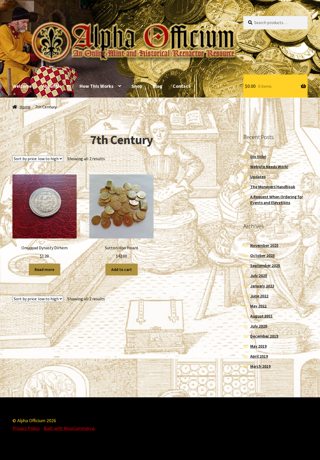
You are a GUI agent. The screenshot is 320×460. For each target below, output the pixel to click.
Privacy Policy (26, 428)
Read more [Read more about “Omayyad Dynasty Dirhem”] (44, 269)
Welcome (22, 86)
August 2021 (261, 316)
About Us (51, 86)
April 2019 (259, 356)
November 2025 (264, 245)
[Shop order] (37, 159)
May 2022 (258, 306)
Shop (137, 86)
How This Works (96, 86)
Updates (258, 176)
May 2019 (258, 346)
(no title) (258, 156)
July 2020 (258, 326)
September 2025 (265, 265)
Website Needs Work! (269, 166)
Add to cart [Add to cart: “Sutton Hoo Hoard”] (121, 269)
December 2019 (264, 336)
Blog (157, 86)
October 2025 (262, 255)
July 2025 (258, 275)
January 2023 (262, 285)
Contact (181, 86)
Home (25, 106)
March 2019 (260, 366)
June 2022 (259, 295)
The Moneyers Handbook (272, 186)
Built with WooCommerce (69, 428)
